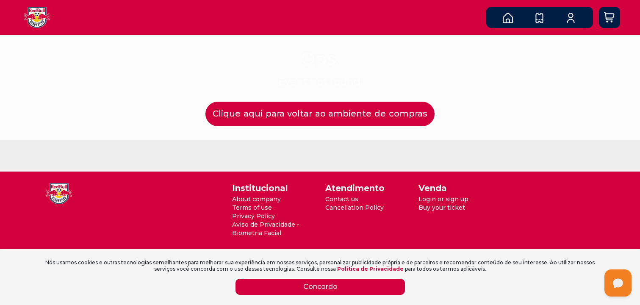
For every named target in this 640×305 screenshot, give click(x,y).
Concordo (320, 287)
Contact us (341, 199)
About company (256, 199)
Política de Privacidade (370, 269)
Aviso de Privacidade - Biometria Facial (265, 229)
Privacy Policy (253, 216)
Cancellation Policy (354, 207)
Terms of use (252, 207)
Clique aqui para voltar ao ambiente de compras (320, 113)
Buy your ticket (441, 207)
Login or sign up (443, 199)
